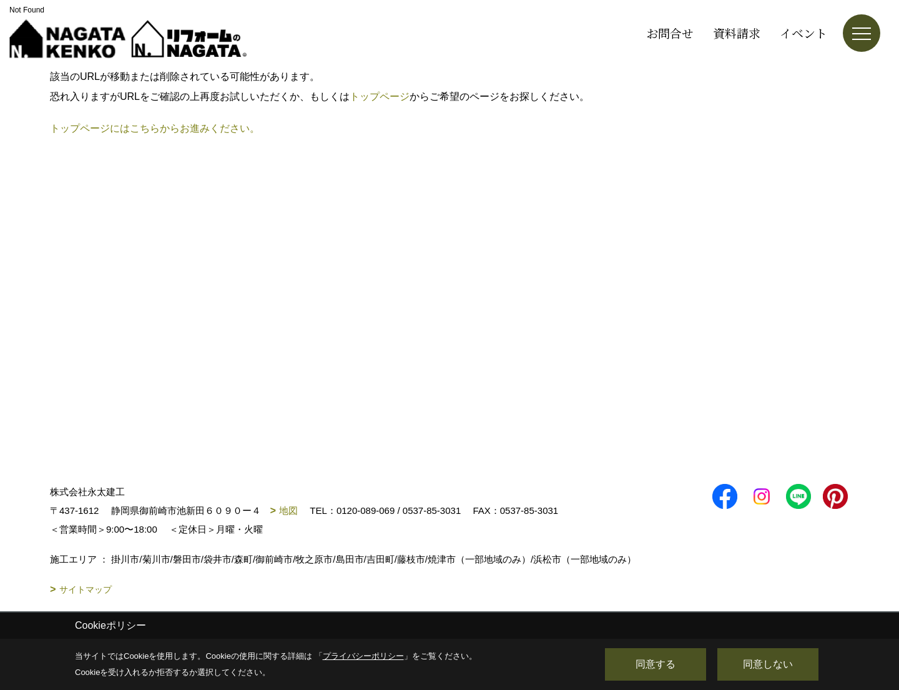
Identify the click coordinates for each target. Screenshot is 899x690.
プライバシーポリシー (363, 656)
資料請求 (736, 32)
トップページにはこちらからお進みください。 (155, 128)
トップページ (380, 96)
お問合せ (670, 32)
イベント (803, 32)
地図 (288, 510)
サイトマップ (85, 589)
